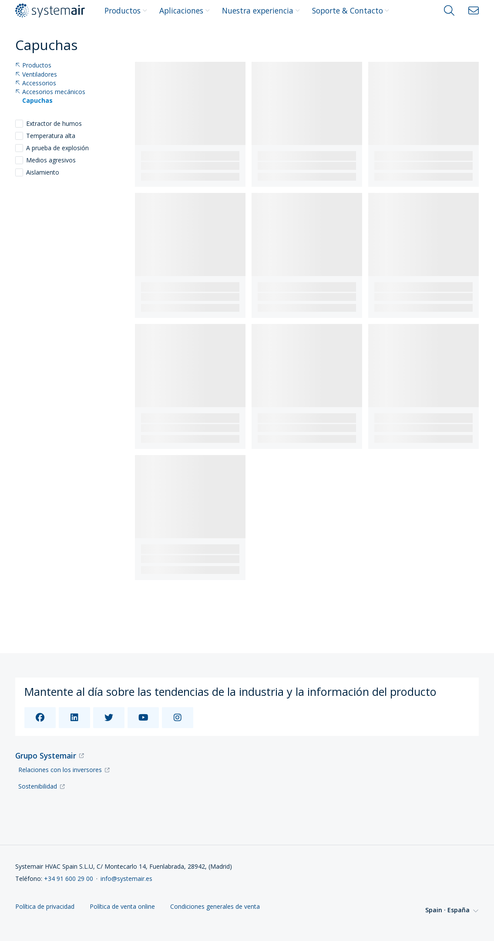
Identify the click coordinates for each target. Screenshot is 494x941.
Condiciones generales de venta (215, 907)
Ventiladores (36, 74)
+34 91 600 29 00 (68, 878)
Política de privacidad (44, 907)
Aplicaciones (184, 10)
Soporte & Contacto (351, 10)
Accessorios (35, 83)
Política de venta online (122, 907)
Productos (125, 10)
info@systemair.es (126, 878)
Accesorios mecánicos (50, 92)
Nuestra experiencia (261, 10)
